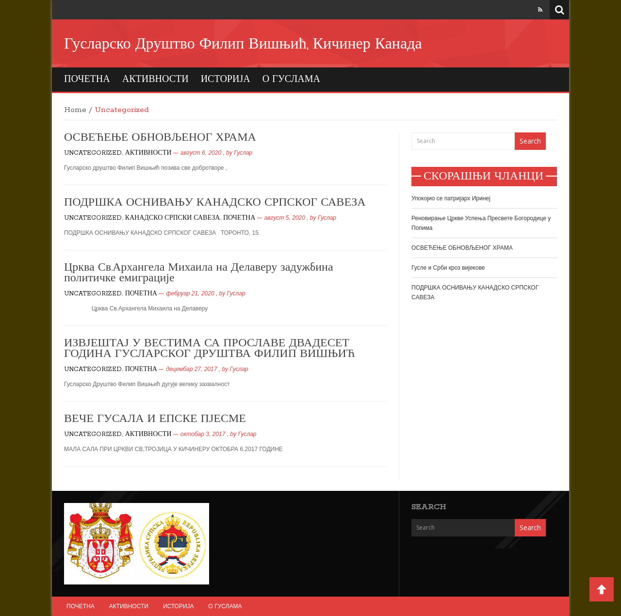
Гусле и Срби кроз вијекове (448, 267)
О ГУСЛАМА (291, 79)
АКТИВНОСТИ (155, 79)
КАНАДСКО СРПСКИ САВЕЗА (172, 218)
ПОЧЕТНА (87, 79)
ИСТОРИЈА (225, 79)
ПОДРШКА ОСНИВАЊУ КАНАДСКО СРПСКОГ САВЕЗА (215, 203)
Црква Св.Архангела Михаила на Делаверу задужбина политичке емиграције (198, 273)
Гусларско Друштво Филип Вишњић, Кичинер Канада (243, 44)
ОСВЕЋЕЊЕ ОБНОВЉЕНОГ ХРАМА (160, 138)
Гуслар (243, 152)
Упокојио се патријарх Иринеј (450, 198)
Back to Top (601, 589)
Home (75, 110)
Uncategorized (93, 153)
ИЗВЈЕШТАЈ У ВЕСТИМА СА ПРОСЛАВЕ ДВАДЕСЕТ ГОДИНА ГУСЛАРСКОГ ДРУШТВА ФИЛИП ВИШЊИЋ (209, 349)
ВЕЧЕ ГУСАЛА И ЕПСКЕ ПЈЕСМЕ (155, 419)
